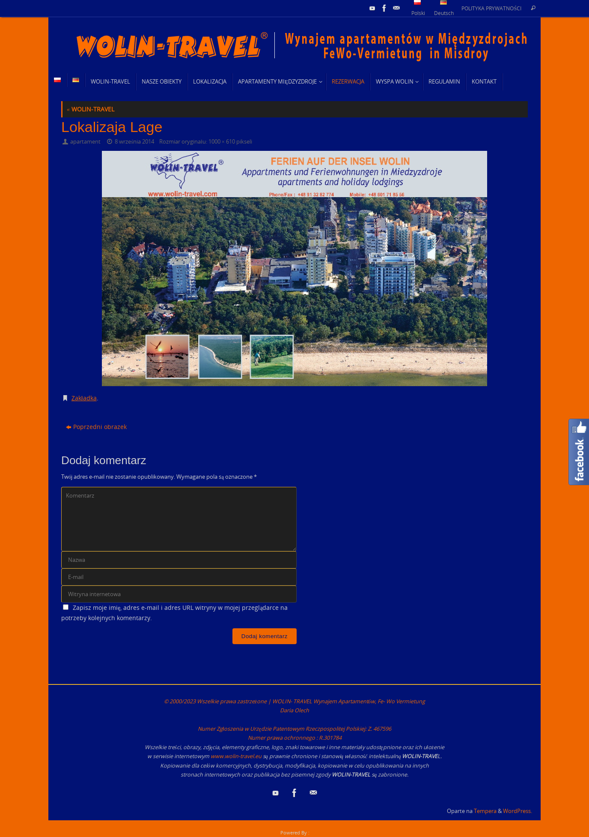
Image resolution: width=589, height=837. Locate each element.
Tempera (485, 811)
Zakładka (84, 398)
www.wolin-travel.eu (236, 756)
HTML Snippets (262, 832)
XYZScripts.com (327, 832)
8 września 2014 (134, 141)
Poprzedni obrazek (96, 427)
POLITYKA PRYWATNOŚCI (491, 8)
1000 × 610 (221, 141)
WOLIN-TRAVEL (90, 109)
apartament (85, 141)
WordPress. (517, 811)
